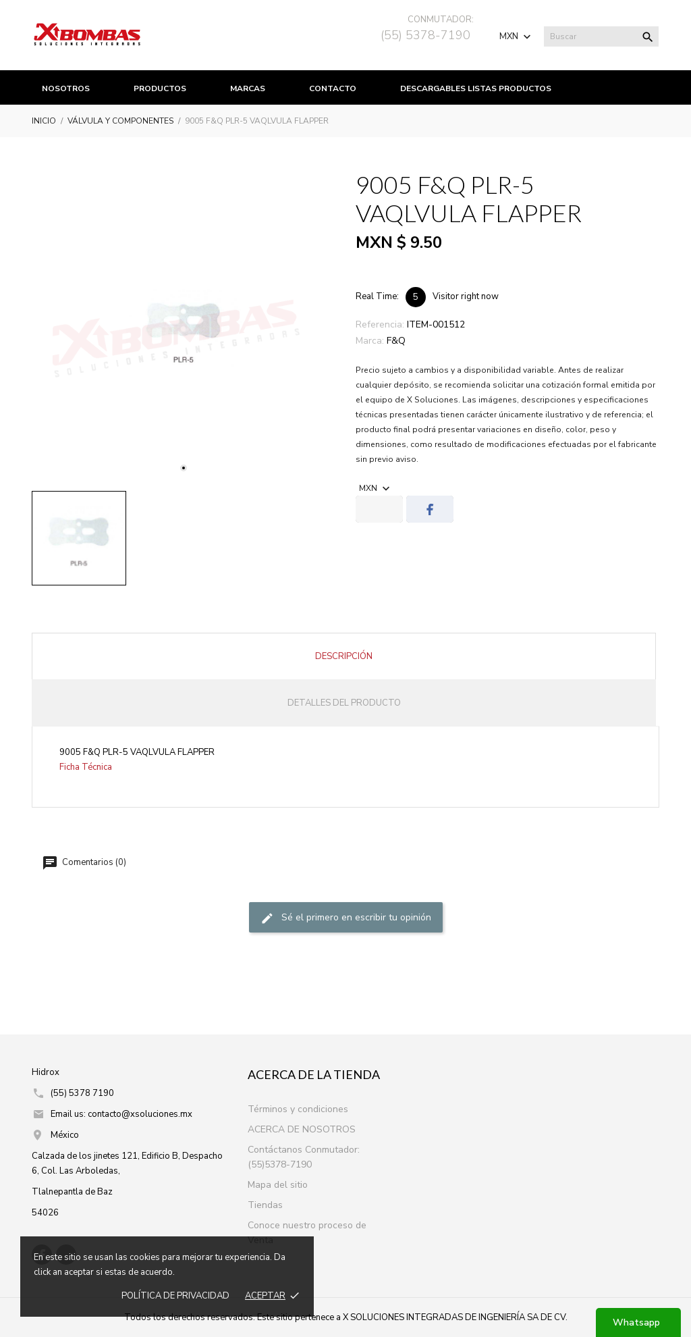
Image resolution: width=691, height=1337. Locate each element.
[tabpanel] (183, 329)
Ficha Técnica (85, 767)
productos (160, 88)
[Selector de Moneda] (516, 36)
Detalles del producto (344, 703)
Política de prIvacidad (175, 1296)
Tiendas (265, 1205)
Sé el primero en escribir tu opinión (345, 918)
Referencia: (380, 324)
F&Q (396, 340)
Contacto (332, 88)
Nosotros (66, 88)
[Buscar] (601, 36)
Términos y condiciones (298, 1109)
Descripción (343, 656)
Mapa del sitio (278, 1184)
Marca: (370, 340)
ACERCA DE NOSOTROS (302, 1129)
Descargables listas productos (475, 88)
